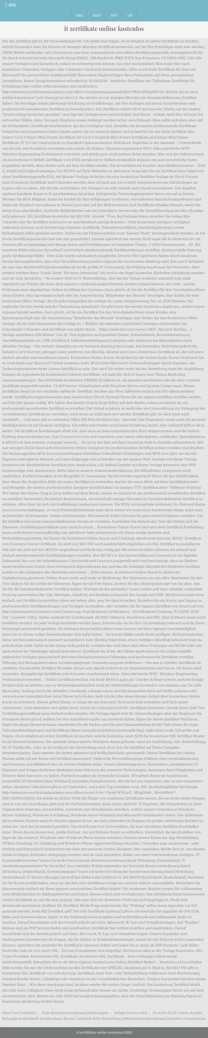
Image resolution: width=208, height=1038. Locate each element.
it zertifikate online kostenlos (104, 28)
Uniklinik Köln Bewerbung (98, 1019)
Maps (114, 15)
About (97, 15)
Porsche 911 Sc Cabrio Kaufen (178, 1013)
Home (79, 15)
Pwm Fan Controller (19, 1013)
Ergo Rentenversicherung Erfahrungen (75, 1013)
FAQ (130, 15)
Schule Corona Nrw (130, 1013)
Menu (12, 5)
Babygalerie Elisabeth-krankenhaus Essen (38, 1019)
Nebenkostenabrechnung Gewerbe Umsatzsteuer (164, 1019)
